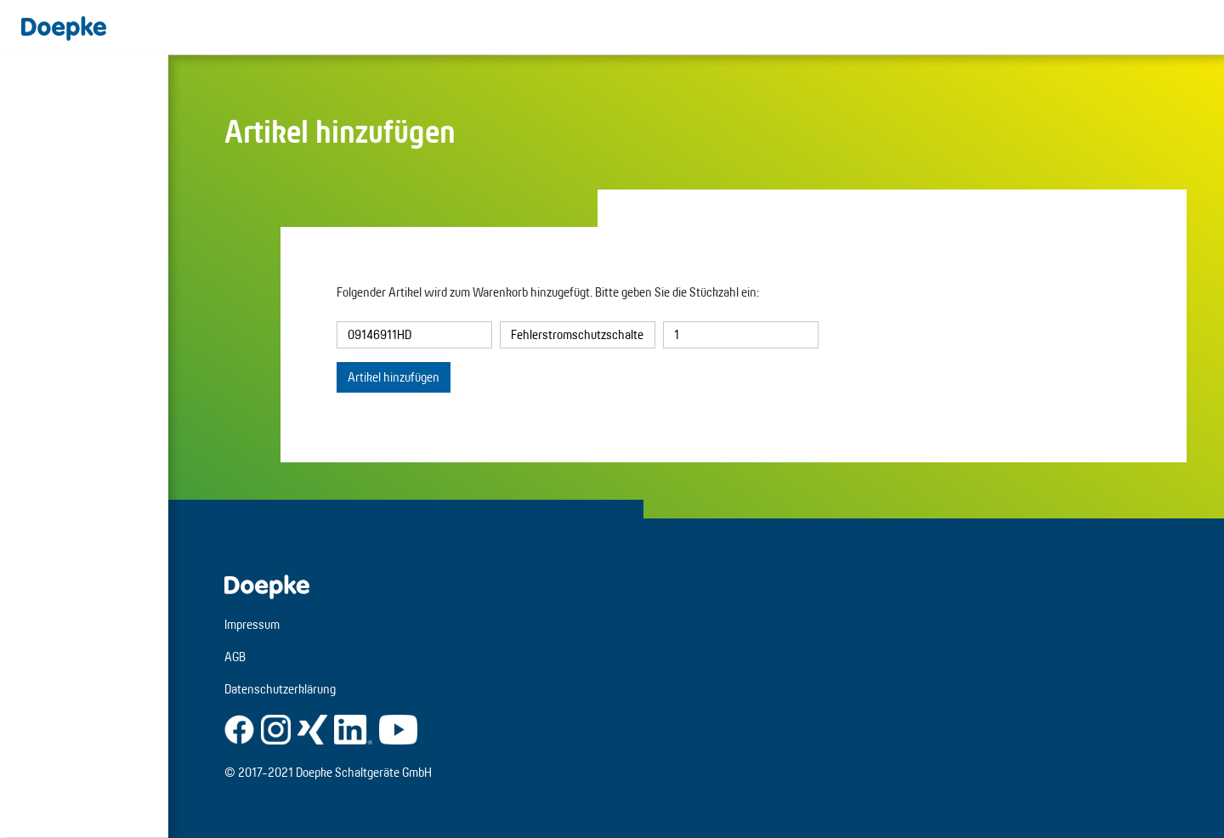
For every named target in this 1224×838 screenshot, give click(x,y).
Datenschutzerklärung (280, 689)
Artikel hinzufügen (393, 377)
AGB (235, 656)
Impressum (252, 624)
